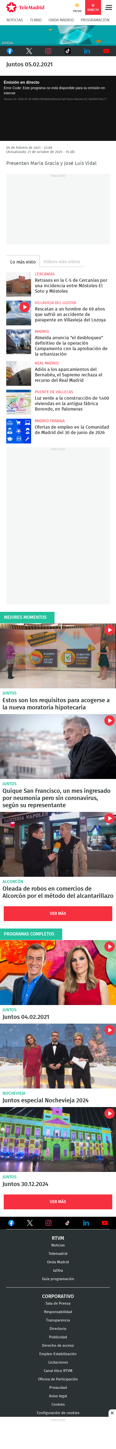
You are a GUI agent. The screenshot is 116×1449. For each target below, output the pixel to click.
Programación (95, 20)
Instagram (48, 51)
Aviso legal (58, 1396)
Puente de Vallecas (54, 392)
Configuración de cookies (58, 1413)
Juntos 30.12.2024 (58, 1139)
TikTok (66, 51)
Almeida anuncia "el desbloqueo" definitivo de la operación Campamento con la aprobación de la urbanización (18, 341)
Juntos (9, 693)
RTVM (58, 1238)
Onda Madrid (61, 20)
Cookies (58, 1404)
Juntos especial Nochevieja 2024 (58, 1056)
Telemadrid (58, 1254)
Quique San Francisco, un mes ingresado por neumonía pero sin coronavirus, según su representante (58, 746)
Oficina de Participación (58, 1379)
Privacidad (58, 1388)
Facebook (9, 51)
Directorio (58, 1329)
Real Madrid (47, 363)
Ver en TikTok (67, 1224)
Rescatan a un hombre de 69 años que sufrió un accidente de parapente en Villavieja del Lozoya (18, 313)
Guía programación (58, 1279)
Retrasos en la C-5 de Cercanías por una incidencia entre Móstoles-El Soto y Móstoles (18, 284)
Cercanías (45, 274)
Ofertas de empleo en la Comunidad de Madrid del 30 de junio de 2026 (18, 431)
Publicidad (58, 1337)
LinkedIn (87, 51)
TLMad (36, 20)
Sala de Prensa (58, 1303)
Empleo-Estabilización (58, 1354)
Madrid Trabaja (50, 421)
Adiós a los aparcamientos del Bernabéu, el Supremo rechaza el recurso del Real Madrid (18, 373)
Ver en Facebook (11, 1224)
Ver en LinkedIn (86, 1223)
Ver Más (58, 913)
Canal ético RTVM (58, 1371)
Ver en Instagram (49, 1223)
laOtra (58, 1270)
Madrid (42, 332)
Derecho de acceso (58, 1345)
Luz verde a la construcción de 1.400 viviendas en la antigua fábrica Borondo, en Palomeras (18, 402)
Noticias (14, 20)
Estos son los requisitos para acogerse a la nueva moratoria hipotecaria (58, 655)
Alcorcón (12, 882)
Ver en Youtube (105, 1223)
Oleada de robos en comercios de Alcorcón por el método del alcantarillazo (58, 844)
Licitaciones (58, 1362)
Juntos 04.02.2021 (58, 972)
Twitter (28, 51)
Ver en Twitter (30, 1224)
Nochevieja (13, 1093)
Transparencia (58, 1320)
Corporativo (58, 1296)
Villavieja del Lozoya (55, 303)
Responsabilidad (58, 1312)
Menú (108, 7)
